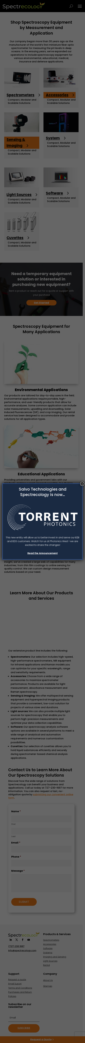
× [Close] (82, 484)
